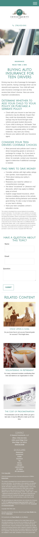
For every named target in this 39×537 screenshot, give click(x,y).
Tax (19, 461)
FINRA (7, 513)
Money (19, 463)
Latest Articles (19, 467)
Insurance (19, 459)
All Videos (19, 469)
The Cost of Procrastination (19, 411)
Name (7, 244)
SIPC (11, 513)
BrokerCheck (5, 478)
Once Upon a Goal (19, 329)
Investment (19, 454)
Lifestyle (19, 465)
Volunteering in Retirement (19, 370)
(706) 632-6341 (19, 25)
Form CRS (7, 473)
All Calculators (19, 471)
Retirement (19, 452)
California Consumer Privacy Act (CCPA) (18, 502)
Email (7, 256)
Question (6, 269)
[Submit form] (8, 287)
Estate (19, 456)
